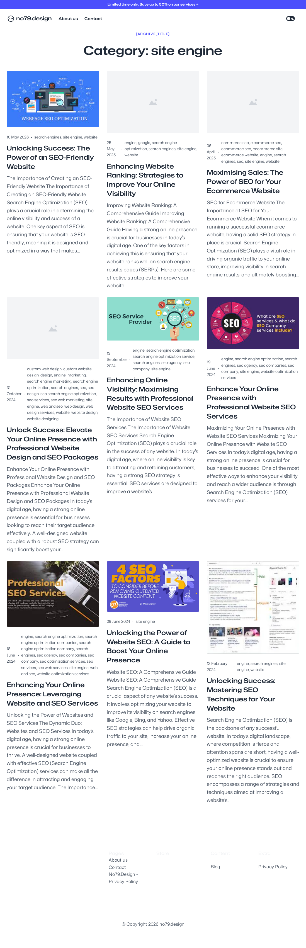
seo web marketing (67, 400)
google (144, 142)
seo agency (171, 363)
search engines (47, 137)
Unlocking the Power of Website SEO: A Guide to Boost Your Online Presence (150, 658)
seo (240, 161)
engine (131, 142)
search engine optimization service (164, 357)
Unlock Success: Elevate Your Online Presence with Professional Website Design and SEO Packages (52, 449)
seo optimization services (62, 672)
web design (74, 407)
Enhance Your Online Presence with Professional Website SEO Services (252, 403)
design (46, 375)
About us (118, 860)
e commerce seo (266, 142)
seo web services (53, 678)
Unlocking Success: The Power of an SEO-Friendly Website (52, 157)
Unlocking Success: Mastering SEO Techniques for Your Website (242, 705)
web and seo (52, 407)
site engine (72, 137)
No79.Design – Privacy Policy (123, 878)
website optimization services (63, 684)
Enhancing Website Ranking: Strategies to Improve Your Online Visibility (146, 180)
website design (84, 413)
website (91, 137)
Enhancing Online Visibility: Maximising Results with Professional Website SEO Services (151, 395)
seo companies (272, 365)
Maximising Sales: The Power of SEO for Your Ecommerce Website (246, 181)
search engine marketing (49, 382)
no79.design (34, 18)
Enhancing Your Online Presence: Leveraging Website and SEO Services (47, 710)
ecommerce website (239, 154)
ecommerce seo (236, 148)
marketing (76, 375)
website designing (43, 419)
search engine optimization (170, 350)
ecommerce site (268, 148)
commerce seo (235, 142)
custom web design (44, 369)
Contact (117, 867)
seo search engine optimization (68, 394)
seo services (38, 400)
